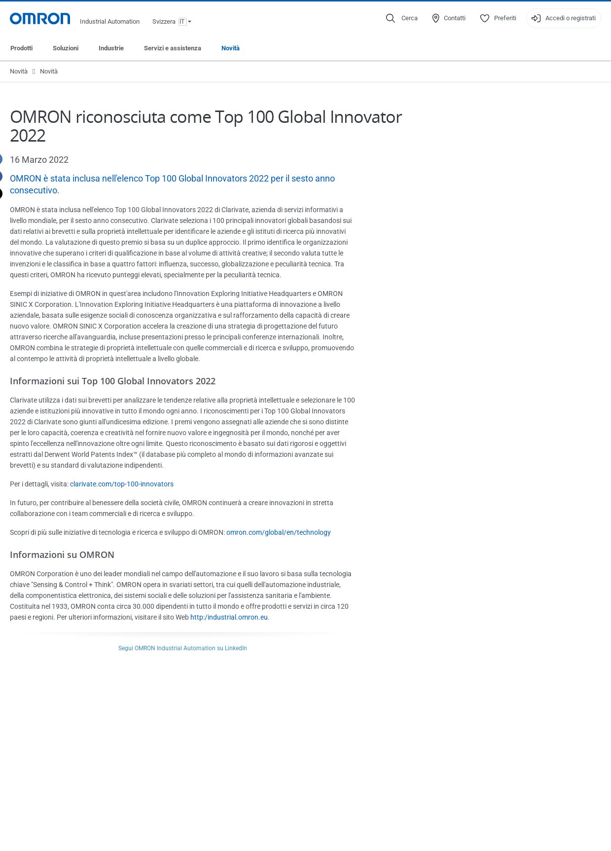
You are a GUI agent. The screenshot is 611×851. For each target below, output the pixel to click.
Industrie (111, 48)
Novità (230, 48)
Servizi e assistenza (172, 48)
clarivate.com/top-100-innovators (122, 484)
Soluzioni (65, 48)
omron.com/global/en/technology (278, 532)
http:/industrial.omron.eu (229, 617)
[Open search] (402, 18)
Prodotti (21, 48)
